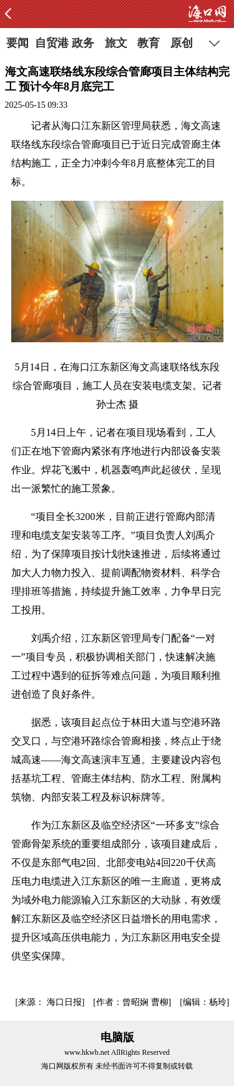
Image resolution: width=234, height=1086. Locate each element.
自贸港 (50, 43)
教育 (148, 43)
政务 (83, 43)
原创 (181, 43)
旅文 (116, 43)
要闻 (17, 43)
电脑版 (117, 1037)
